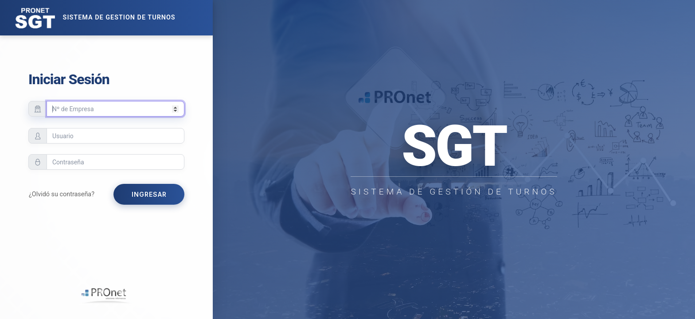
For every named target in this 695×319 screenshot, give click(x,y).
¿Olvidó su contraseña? (61, 194)
